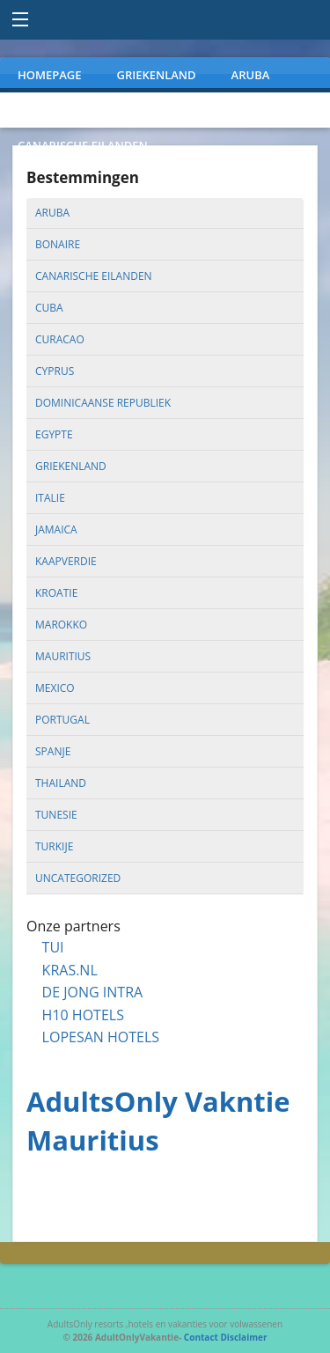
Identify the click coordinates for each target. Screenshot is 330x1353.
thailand (60, 783)
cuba (49, 307)
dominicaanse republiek (103, 402)
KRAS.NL (70, 970)
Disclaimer (243, 1337)
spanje (52, 751)
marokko (61, 624)
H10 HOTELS (83, 1015)
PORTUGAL (127, 110)
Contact (201, 1337)
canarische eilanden (93, 275)
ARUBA (250, 75)
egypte (54, 434)
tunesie (56, 814)
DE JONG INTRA (92, 992)
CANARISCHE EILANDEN (83, 145)
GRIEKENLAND (156, 75)
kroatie (56, 592)
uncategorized (78, 878)
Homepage (50, 75)
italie (50, 497)
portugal (62, 719)
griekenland (70, 466)
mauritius (63, 656)
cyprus (54, 371)
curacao (59, 339)
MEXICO (40, 110)
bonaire (57, 244)
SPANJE (211, 110)
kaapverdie (66, 561)
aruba (52, 212)
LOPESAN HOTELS (100, 1037)
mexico (55, 687)
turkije (54, 846)
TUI (53, 947)
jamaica (56, 529)
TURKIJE (288, 110)
